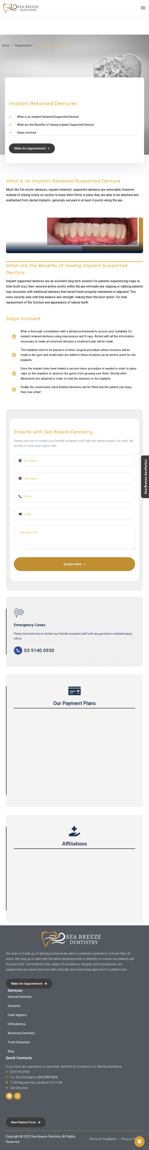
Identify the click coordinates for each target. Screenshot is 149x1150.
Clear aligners (17, 1015)
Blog (11, 1051)
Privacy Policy (131, 1139)
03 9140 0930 (39, 650)
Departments (23, 45)
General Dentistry (20, 997)
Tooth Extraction (19, 1042)
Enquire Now (74, 564)
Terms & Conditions (103, 1139)
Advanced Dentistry (21, 1033)
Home (6, 45)
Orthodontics (17, 1024)
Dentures (14, 1006)
